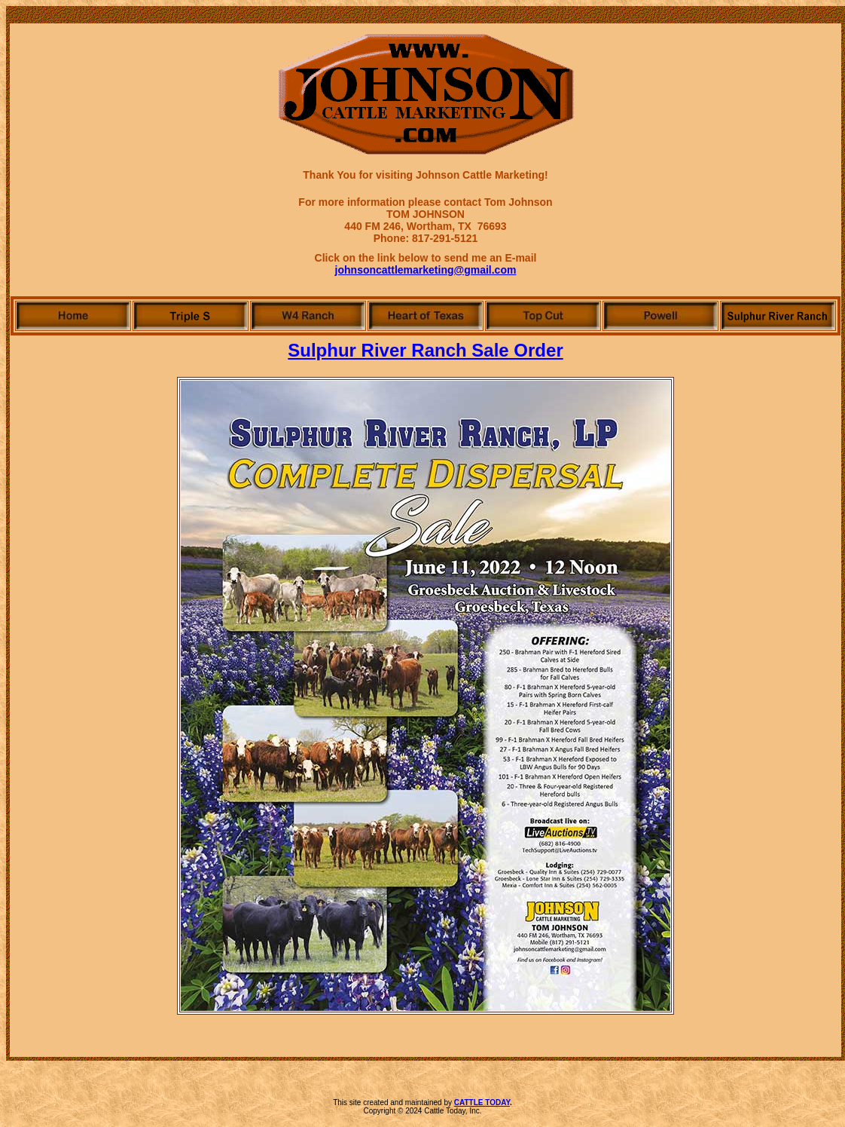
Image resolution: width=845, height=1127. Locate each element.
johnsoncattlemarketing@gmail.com (426, 270)
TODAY (497, 1102)
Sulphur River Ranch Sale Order (425, 350)
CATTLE (469, 1102)
